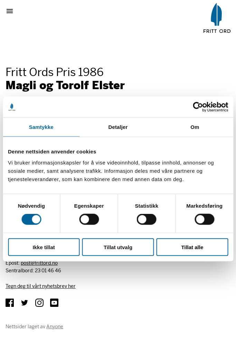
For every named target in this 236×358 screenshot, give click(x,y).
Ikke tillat (44, 247)
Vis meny (12, 11)
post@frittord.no (39, 263)
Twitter (24, 303)
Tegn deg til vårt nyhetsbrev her (41, 286)
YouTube (54, 303)
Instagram (39, 303)
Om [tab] (194, 127)
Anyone (54, 326)
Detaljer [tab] (118, 127)
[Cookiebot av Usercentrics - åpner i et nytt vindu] (198, 107)
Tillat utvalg (118, 247)
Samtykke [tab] (41, 127)
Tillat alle (192, 247)
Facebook (10, 303)
